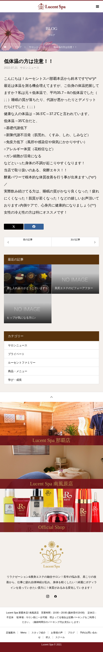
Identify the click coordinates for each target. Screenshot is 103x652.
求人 (48, 637)
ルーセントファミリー (21, 362)
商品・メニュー (17, 371)
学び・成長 (15, 379)
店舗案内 (10, 632)
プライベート (16, 354)
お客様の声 (57, 632)
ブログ (71, 632)
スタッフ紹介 (39, 632)
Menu (23, 632)
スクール (60, 637)
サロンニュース (29, 67)
